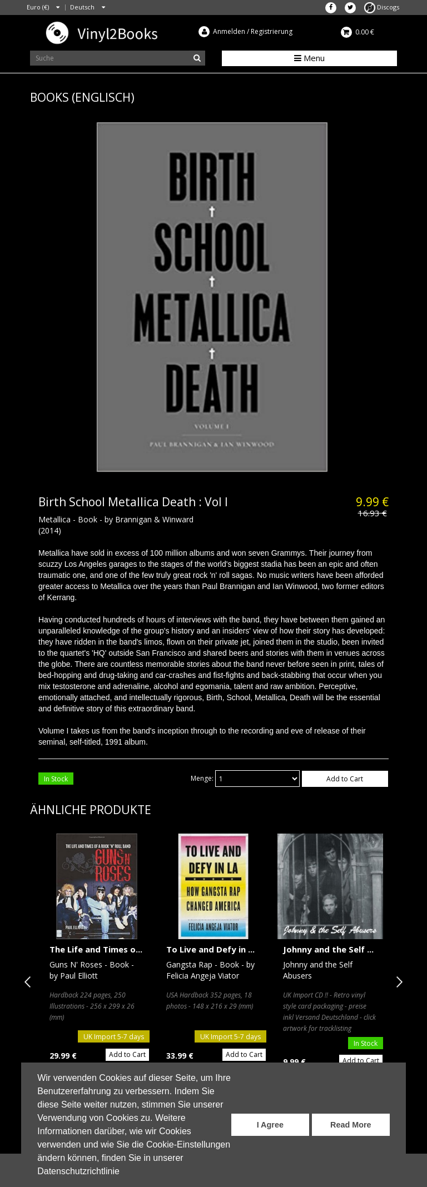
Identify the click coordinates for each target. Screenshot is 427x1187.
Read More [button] (350, 1124)
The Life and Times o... (95, 949)
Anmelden (229, 31)
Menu (309, 57)
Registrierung (271, 31)
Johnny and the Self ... (328, 949)
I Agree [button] (270, 1124)
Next (397, 981)
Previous (30, 981)
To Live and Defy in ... (210, 949)
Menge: (202, 778)
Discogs (381, 7)
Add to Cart (344, 779)
